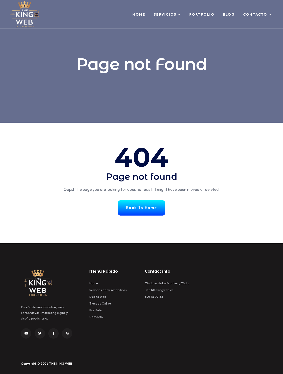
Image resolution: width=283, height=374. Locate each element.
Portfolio (202, 14)
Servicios (165, 14)
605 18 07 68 (154, 297)
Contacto (255, 14)
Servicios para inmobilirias (108, 290)
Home (138, 14)
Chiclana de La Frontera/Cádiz (167, 283)
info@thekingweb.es (159, 290)
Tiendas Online (100, 303)
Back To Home (141, 208)
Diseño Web (97, 297)
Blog (229, 14)
